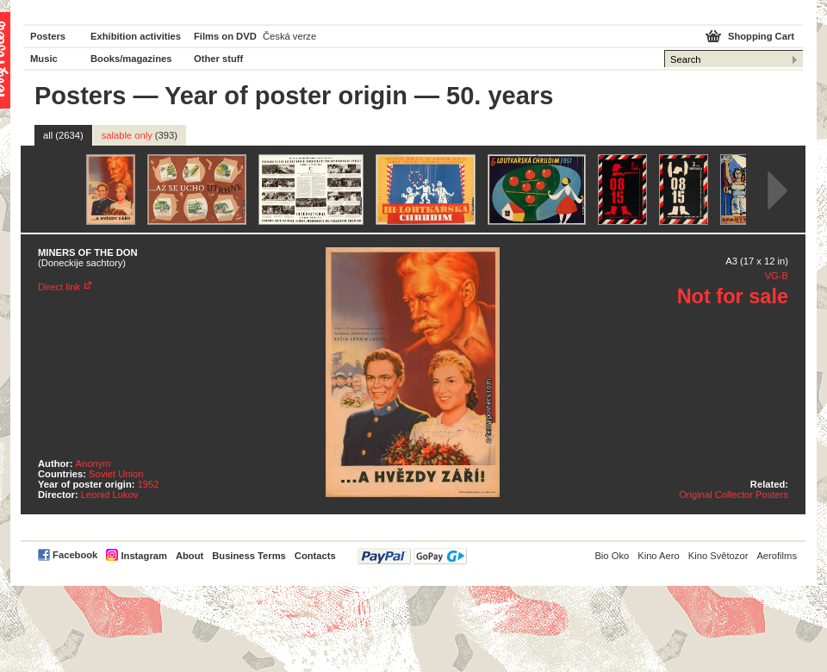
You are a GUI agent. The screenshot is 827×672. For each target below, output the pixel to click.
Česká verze (289, 36)
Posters (47, 36)
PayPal (412, 556)
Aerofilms (776, 556)
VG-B (776, 276)
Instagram (143, 556)
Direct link (59, 287)
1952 (148, 484)
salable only (139, 135)
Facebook (75, 555)
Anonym (93, 463)
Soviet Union (116, 474)
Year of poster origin (286, 95)
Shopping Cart (761, 36)
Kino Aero (658, 556)
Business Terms (249, 556)
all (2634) (63, 135)
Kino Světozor (718, 556)
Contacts (315, 556)
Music (44, 58)
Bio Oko (611, 556)
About (189, 556)
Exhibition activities (135, 36)
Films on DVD (225, 36)
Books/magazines (131, 58)
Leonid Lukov (110, 494)
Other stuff (218, 58)
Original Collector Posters (733, 494)
